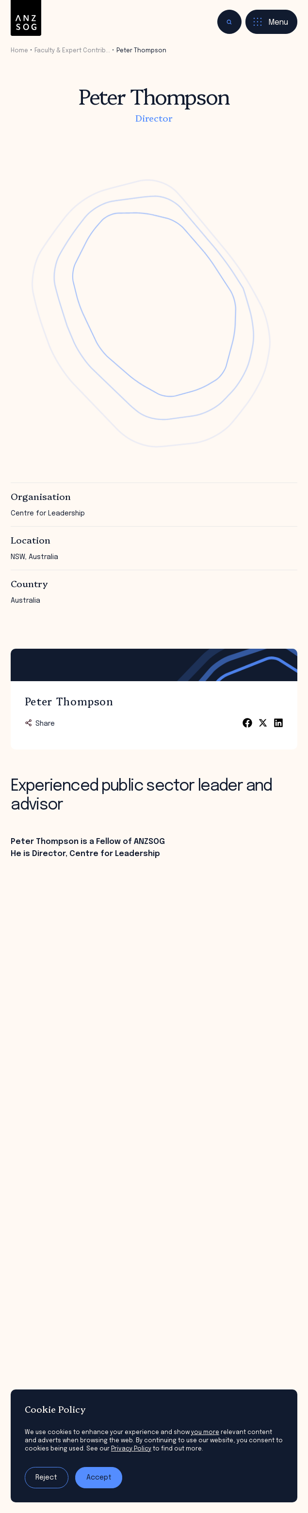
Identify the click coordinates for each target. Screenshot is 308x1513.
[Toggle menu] (271, 22)
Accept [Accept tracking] (99, 1477)
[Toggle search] (229, 22)
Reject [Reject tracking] (46, 1477)
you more (205, 1432)
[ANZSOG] (26, 18)
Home (19, 50)
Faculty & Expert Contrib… (72, 50)
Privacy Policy (131, 1449)
